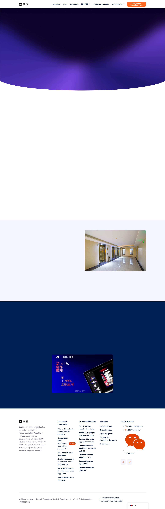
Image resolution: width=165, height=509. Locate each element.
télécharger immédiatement (136, 4)
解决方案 (85, 4)
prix (65, 4)
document (74, 4)
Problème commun (101, 4)
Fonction (56, 4)
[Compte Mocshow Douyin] (129, 462)
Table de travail (118, 4)
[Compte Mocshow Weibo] (123, 462)
